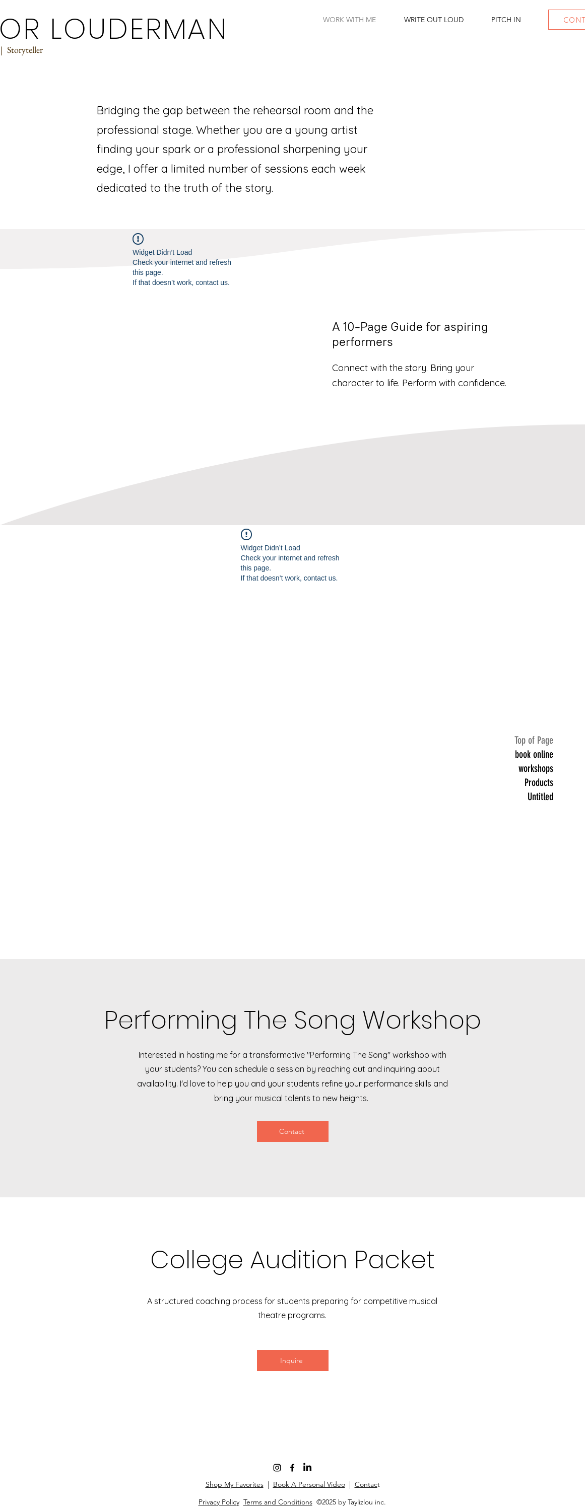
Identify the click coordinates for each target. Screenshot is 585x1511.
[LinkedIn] (307, 1468)
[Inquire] (293, 1360)
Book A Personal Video (309, 1484)
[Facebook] (292, 1468)
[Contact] (293, 1131)
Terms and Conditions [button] (277, 1501)
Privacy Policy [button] (219, 1501)
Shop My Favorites (235, 1484)
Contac (366, 1484)
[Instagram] (277, 1468)
